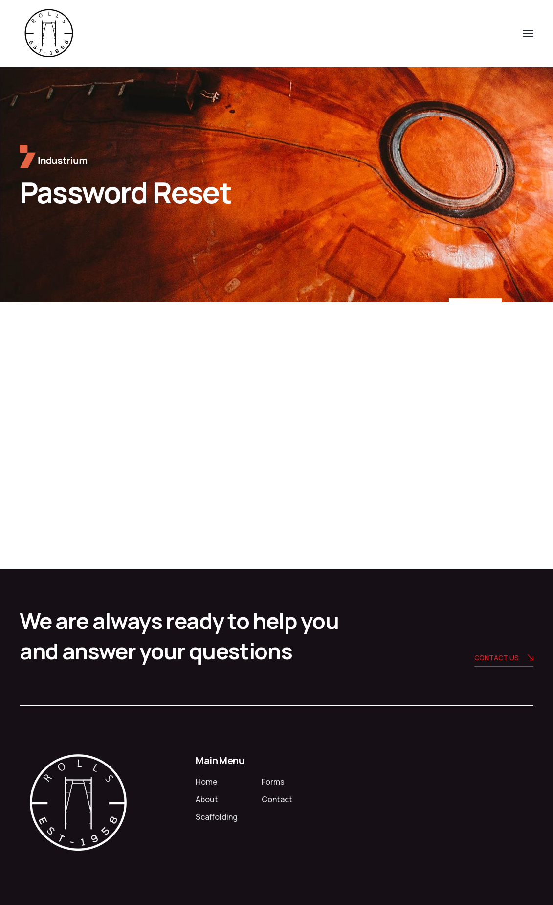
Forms (273, 781)
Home (207, 781)
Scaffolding (217, 817)
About (207, 799)
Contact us (503, 658)
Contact (277, 799)
